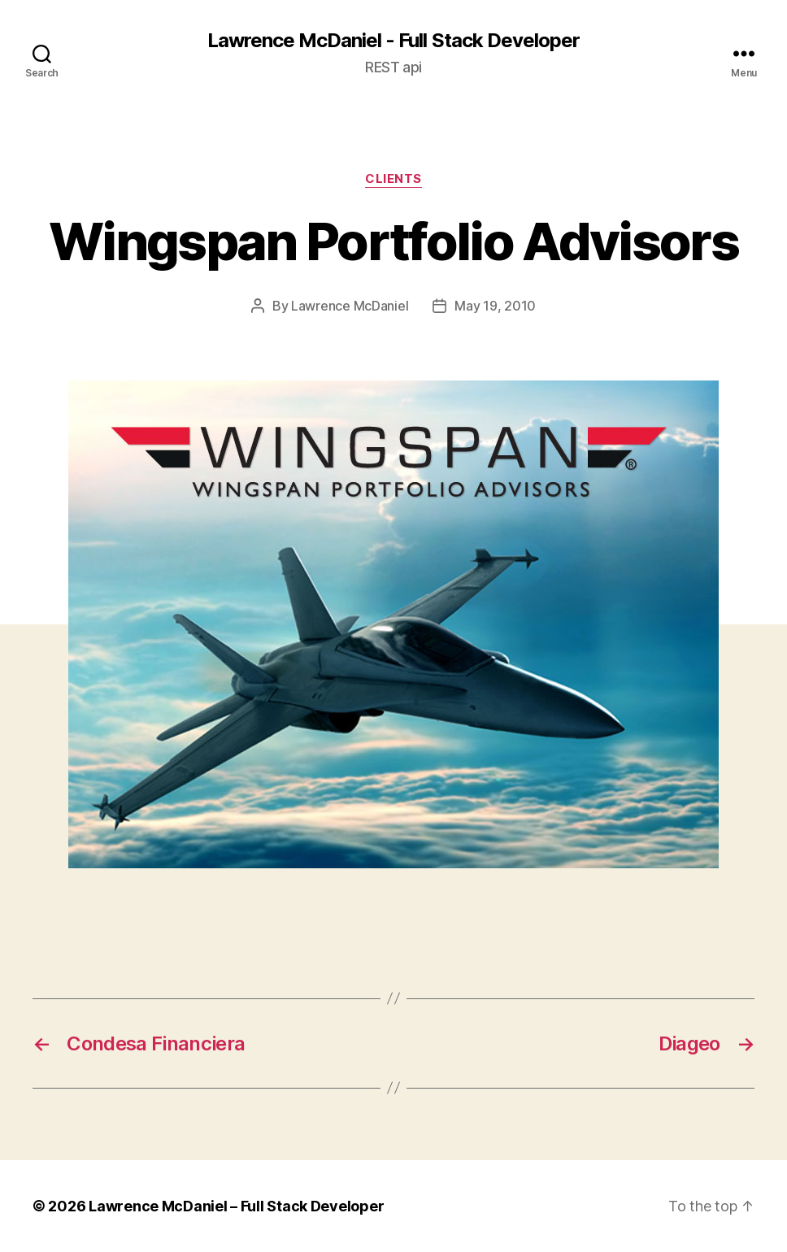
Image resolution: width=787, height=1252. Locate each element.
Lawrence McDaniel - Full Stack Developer (393, 40)
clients (393, 179)
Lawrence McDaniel (349, 306)
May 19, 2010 (495, 306)
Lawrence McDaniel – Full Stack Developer (236, 1206)
